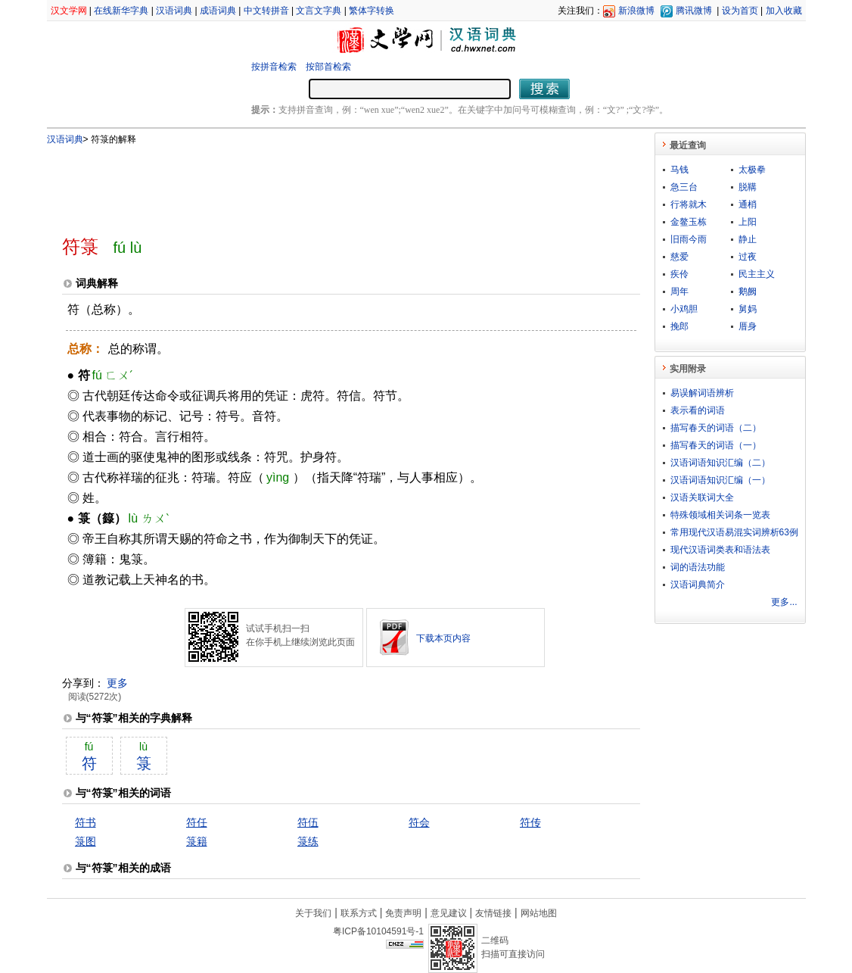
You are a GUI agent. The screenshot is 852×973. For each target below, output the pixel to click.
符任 (196, 822)
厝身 (748, 326)
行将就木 (688, 204)
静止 (748, 239)
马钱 (679, 169)
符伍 (308, 822)
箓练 (308, 841)
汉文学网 (69, 10)
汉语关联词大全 (702, 497)
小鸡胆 (684, 309)
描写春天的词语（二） (715, 428)
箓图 (85, 841)
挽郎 (679, 326)
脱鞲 (748, 187)
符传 (530, 822)
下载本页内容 (443, 638)
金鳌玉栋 (688, 222)
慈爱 (679, 256)
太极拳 (752, 169)
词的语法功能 (697, 567)
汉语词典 (174, 10)
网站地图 (539, 913)
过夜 (748, 256)
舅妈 (748, 309)
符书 (85, 822)
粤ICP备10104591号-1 (378, 931)
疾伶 (679, 274)
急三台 (684, 187)
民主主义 (757, 274)
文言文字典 (318, 10)
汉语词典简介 (697, 584)
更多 (117, 683)
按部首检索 (328, 66)
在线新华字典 (121, 10)
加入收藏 (784, 10)
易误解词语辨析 (702, 393)
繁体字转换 (371, 10)
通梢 (748, 204)
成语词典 (218, 10)
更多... (784, 602)
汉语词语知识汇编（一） (720, 480)
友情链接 (493, 913)
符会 (419, 822)
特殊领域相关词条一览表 (720, 515)
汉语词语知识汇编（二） (720, 462)
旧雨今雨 (688, 239)
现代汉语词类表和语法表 (720, 549)
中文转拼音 (266, 10)
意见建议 (449, 913)
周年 (679, 291)
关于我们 (313, 913)
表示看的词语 (697, 410)
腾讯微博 (694, 10)
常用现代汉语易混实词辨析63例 (734, 532)
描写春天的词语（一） (715, 445)
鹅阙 (748, 291)
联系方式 (358, 913)
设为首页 (740, 10)
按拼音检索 (274, 66)
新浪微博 (636, 10)
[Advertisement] (326, 184)
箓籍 (196, 841)
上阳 (748, 222)
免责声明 (403, 913)
